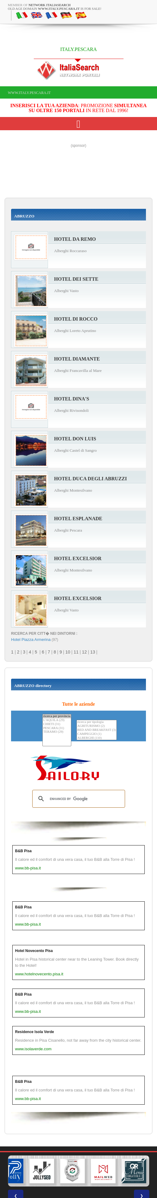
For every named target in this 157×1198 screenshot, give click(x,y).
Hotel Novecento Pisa (34, 951)
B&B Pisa (23, 851)
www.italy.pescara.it (29, 93)
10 (67, 652)
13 (92, 652)
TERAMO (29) (57, 732)
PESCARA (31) (57, 728)
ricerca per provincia (57, 716)
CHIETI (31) (57, 724)
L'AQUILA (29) (57, 720)
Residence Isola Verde (34, 1032)
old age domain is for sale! (55, 8)
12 (84, 652)
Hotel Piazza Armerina (31, 639)
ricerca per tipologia (96, 722)
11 (76, 652)
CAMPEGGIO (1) (96, 734)
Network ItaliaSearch (50, 5)
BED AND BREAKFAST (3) (96, 730)
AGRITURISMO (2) (96, 726)
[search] (78, 798)
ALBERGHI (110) (96, 738)
